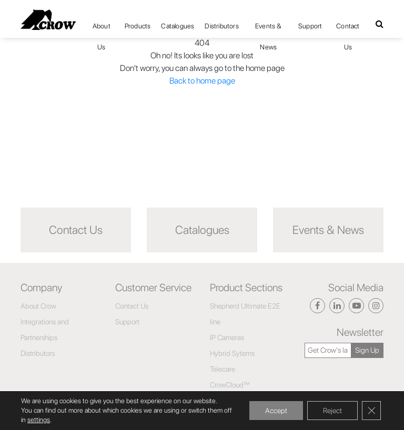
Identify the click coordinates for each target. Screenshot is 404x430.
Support (310, 26)
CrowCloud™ (230, 385)
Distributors (221, 26)
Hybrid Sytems (232, 353)
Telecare (222, 369)
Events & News (268, 29)
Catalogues (177, 26)
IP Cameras (227, 337)
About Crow (38, 306)
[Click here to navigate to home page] (48, 19)
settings (38, 420)
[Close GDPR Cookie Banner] (371, 410)
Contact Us (347, 29)
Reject (332, 410)
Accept (276, 410)
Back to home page (202, 81)
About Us (101, 29)
